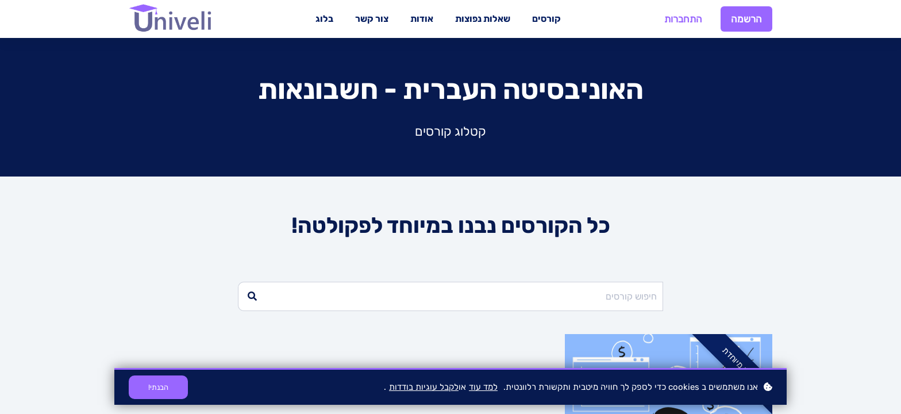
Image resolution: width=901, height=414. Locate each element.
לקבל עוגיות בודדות (424, 387)
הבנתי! (158, 387)
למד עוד (483, 387)
